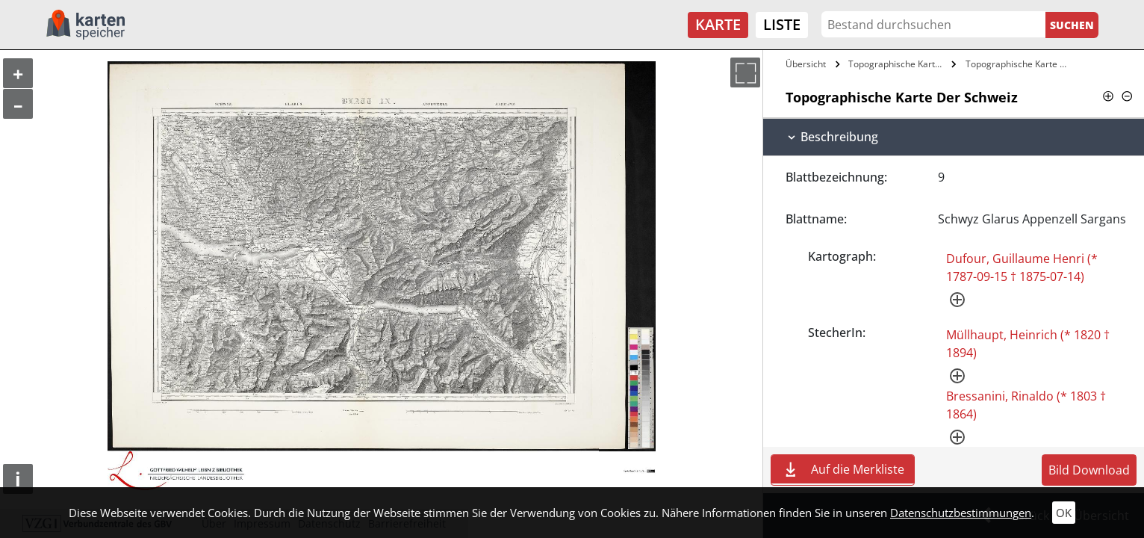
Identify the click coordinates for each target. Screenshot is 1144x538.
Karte (718, 24)
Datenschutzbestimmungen (960, 512)
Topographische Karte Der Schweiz (898, 64)
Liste (782, 24)
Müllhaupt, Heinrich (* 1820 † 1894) (1028, 344)
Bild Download (1089, 470)
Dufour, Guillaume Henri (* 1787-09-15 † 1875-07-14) (1022, 267)
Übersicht (806, 64)
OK (1064, 512)
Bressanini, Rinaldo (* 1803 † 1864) (1026, 405)
